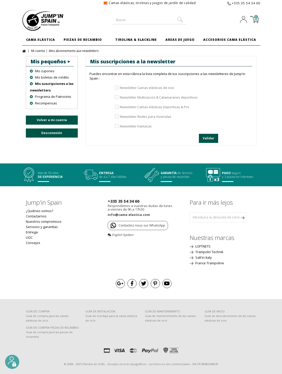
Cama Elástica (40, 40)
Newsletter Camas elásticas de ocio (147, 87)
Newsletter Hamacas (136, 126)
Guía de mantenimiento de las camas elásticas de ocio (170, 318)
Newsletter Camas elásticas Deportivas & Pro (154, 107)
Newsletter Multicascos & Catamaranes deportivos (159, 97)
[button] (12, 362)
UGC (29, 237)
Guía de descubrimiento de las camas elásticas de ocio (230, 318)
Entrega (32, 232)
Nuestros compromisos (44, 221)
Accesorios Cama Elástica (229, 40)
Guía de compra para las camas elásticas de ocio (47, 318)
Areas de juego (180, 40)
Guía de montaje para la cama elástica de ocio (111, 318)
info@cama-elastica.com (129, 214)
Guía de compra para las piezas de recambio (49, 334)
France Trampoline (209, 263)
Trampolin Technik (209, 252)
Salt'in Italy (203, 257)
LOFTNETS (203, 246)
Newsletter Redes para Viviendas (145, 116)
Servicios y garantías (42, 227)
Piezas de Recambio (83, 40)
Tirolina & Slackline (136, 40)
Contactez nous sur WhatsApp (137, 225)
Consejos (33, 242)
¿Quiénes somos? (39, 211)
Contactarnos (36, 216)
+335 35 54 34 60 (246, 3)
